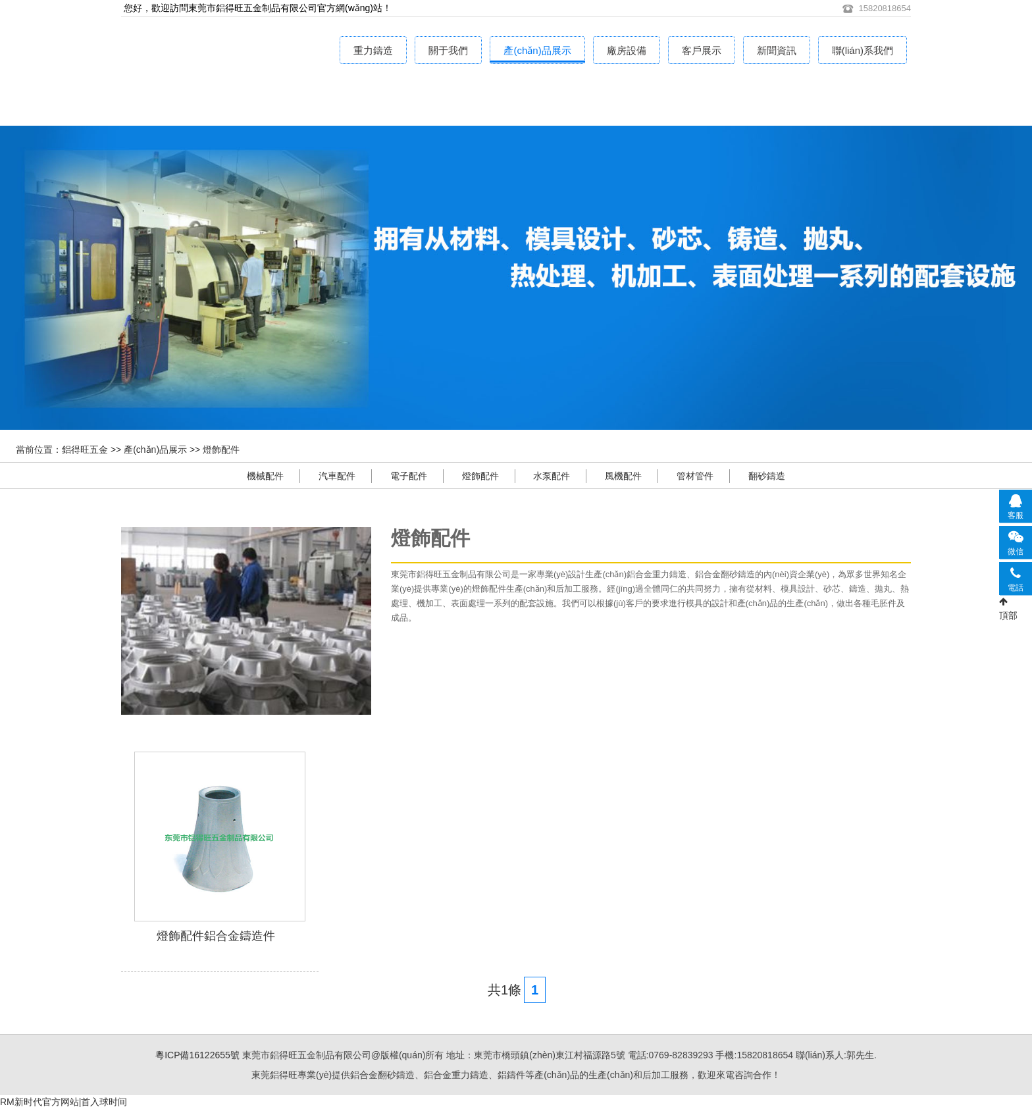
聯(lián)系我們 (862, 50)
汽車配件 (337, 476)
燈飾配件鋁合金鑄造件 (216, 935)
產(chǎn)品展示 (537, 50)
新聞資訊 (776, 50)
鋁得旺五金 (85, 449)
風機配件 (623, 476)
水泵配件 (551, 476)
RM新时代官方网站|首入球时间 (63, 1101)
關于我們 (448, 50)
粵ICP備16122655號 (197, 1055)
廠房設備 (626, 50)
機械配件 (265, 476)
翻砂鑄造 (766, 476)
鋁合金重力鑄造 (246, 99)
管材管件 (695, 476)
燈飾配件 (221, 449)
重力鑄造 (373, 50)
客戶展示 (701, 50)
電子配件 (408, 476)
